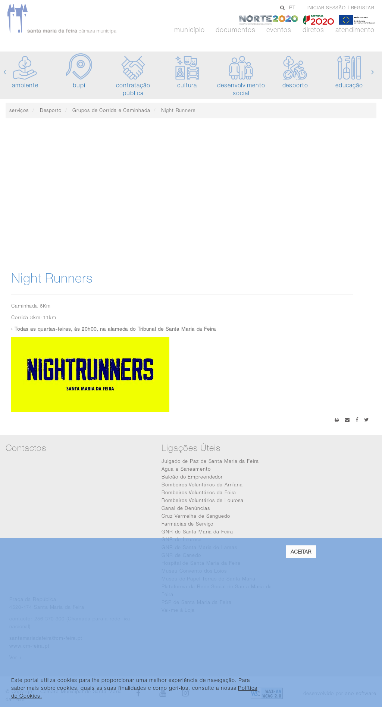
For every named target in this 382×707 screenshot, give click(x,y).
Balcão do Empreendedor (192, 477)
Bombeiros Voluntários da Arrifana (202, 485)
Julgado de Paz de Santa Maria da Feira (210, 461)
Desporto (51, 110)
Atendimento (355, 30)
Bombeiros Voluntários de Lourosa (203, 500)
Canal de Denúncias (186, 508)
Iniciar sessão (326, 7)
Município (189, 30)
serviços (19, 110)
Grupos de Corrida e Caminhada (111, 110)
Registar (363, 7)
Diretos (313, 30)
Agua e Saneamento (186, 469)
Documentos (235, 30)
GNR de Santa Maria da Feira (197, 532)
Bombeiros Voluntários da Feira (199, 492)
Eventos (278, 30)
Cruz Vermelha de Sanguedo (196, 516)
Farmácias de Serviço (187, 524)
